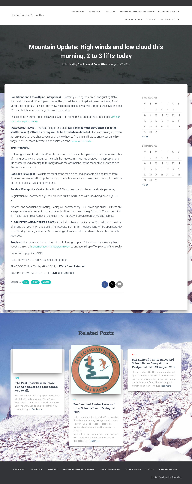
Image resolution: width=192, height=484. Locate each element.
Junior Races (78, 12)
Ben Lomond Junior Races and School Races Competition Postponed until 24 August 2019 (153, 363)
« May (145, 136)
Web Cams (110, 12)
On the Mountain (133, 19)
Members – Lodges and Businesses (137, 12)
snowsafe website (81, 141)
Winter (46, 286)
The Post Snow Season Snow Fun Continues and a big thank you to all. (36, 386)
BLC (25, 286)
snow (35, 286)
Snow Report (95, 12)
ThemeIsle (177, 477)
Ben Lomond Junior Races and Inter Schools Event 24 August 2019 (95, 408)
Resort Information (168, 12)
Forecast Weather (169, 19)
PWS (17, 378)
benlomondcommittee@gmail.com (51, 246)
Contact (151, 19)
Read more (37, 409)
